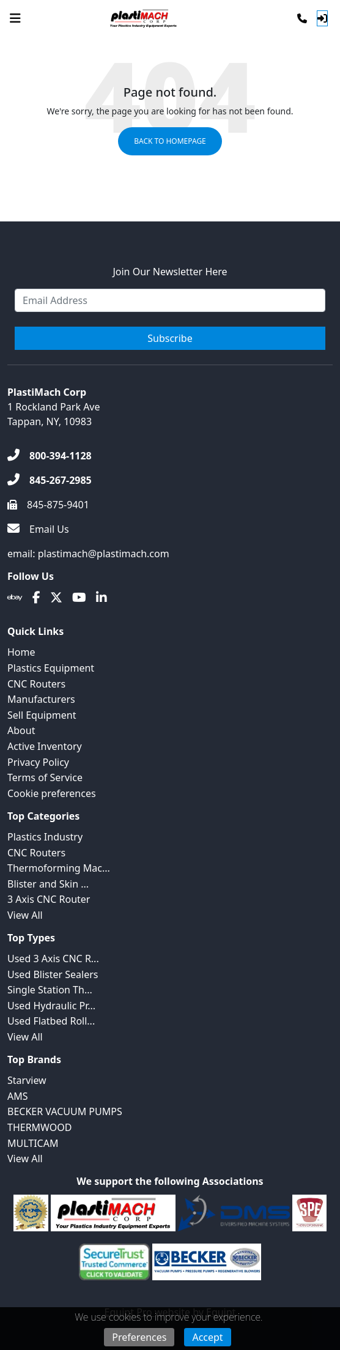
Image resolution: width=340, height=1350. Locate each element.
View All (25, 915)
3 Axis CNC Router (48, 899)
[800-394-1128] (49, 455)
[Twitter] (56, 597)
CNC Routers (36, 684)
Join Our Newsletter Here (170, 271)
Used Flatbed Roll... (51, 1021)
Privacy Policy (38, 762)
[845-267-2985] (49, 480)
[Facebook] (36, 597)
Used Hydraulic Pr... (51, 1005)
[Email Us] (38, 529)
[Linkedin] (101, 597)
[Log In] (322, 18)
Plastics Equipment (50, 668)
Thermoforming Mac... (58, 868)
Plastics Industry (45, 837)
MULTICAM (32, 1143)
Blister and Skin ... (48, 884)
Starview (26, 1080)
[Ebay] (15, 597)
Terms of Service (45, 777)
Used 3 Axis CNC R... (53, 958)
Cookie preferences (51, 793)
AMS (17, 1096)
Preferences (139, 1337)
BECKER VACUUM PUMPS (64, 1111)
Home (21, 652)
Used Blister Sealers (52, 974)
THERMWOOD (39, 1127)
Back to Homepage (170, 141)
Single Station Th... (49, 989)
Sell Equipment (41, 715)
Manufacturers (41, 699)
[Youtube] (79, 597)
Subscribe (169, 338)
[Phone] (302, 18)
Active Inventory (44, 746)
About (21, 730)
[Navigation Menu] (15, 18)
